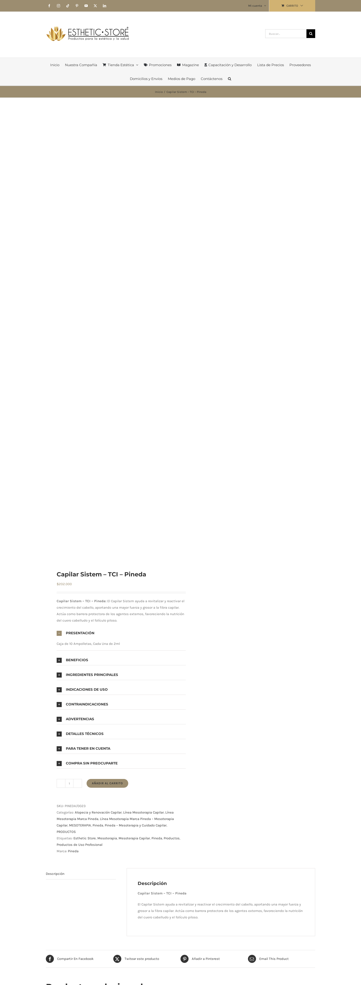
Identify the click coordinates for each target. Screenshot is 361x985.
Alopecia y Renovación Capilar (98, 812)
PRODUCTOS (66, 832)
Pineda (98, 825)
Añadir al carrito (107, 783)
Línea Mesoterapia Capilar (143, 812)
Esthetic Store (84, 838)
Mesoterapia (107, 838)
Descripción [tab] (55, 874)
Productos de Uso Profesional (79, 845)
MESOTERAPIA (80, 825)
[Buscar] (310, 33)
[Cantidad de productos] (69, 783)
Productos (172, 838)
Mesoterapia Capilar (134, 838)
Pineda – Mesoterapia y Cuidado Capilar (135, 825)
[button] (229, 79)
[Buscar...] (285, 33)
